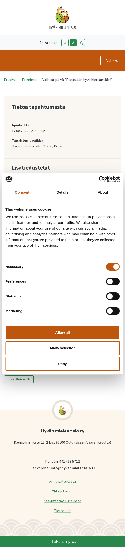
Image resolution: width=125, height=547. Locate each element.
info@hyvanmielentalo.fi (73, 468)
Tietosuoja (62, 510)
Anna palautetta (62, 481)
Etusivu (10, 79)
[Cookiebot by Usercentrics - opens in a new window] (99, 179)
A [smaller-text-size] (65, 43)
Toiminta (29, 79)
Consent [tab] (22, 192)
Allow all (62, 333)
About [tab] (103, 192)
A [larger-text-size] (81, 42)
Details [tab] (63, 192)
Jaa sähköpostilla (19, 379)
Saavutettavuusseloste (62, 500)
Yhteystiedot (62, 491)
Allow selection (62, 348)
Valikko (112, 60)
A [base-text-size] (73, 42)
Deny (62, 364)
